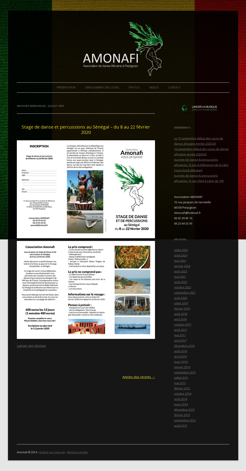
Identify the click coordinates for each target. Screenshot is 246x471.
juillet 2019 (181, 303)
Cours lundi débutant (188, 170)
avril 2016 (180, 356)
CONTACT (174, 87)
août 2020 (180, 298)
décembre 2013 (184, 410)
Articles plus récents (138, 377)
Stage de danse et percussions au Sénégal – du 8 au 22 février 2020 (86, 129)
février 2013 (182, 415)
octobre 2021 (182, 287)
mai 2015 (180, 383)
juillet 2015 (181, 378)
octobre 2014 (182, 394)
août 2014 (180, 399)
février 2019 (182, 309)
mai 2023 (180, 277)
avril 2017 (180, 340)
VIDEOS (153, 87)
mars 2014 (181, 404)
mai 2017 (180, 335)
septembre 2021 (185, 293)
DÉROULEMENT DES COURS (102, 87)
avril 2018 (180, 319)
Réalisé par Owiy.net (52, 452)
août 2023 (180, 271)
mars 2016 (181, 362)
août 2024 (180, 255)
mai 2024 (180, 261)
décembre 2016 (184, 346)
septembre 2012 (185, 420)
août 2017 (180, 330)
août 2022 (180, 282)
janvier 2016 (182, 367)
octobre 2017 (182, 324)
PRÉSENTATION (66, 87)
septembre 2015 (185, 372)
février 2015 (182, 388)
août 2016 (180, 351)
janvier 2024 (182, 266)
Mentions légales (77, 452)
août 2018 (180, 314)
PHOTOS (134, 87)
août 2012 (180, 426)
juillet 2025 (181, 250)
